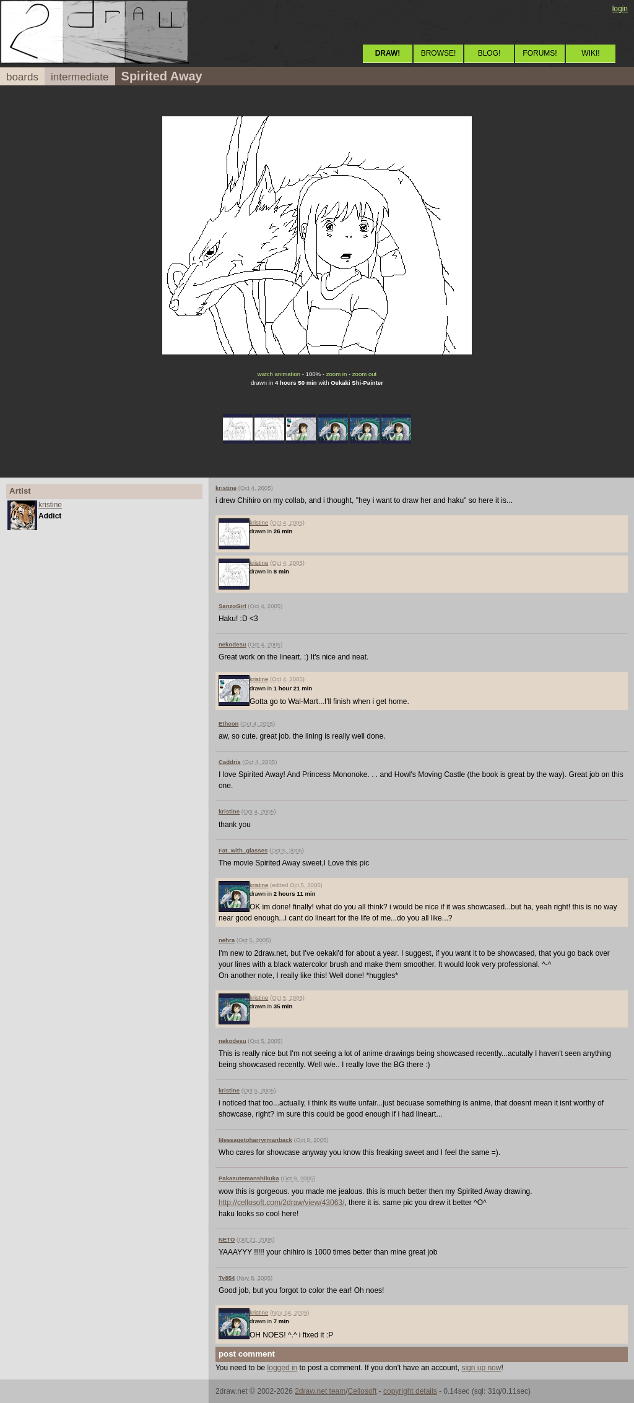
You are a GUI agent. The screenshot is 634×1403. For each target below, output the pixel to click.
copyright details (410, 1391)
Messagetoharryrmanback (255, 1139)
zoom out (364, 374)
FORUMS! (540, 53)
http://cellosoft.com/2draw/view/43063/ (281, 1202)
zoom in (336, 374)
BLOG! (489, 53)
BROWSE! (438, 53)
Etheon (229, 723)
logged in (282, 1367)
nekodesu (232, 644)
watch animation (279, 374)
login (620, 8)
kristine (50, 504)
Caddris (230, 761)
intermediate (80, 77)
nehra (227, 940)
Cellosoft (362, 1391)
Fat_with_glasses (243, 850)
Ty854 (227, 1277)
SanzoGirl (232, 606)
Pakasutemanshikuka (249, 1178)
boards (22, 77)
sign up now (481, 1367)
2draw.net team (320, 1391)
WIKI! (590, 53)
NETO (227, 1239)
